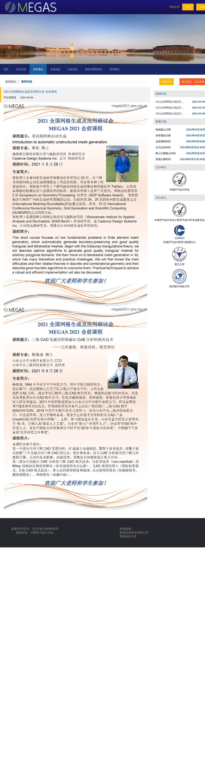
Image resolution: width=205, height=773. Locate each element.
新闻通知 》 (13, 81)
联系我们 (115, 69)
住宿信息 (73, 69)
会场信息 (55, 69)
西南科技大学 (128, 536)
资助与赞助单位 (93, 69)
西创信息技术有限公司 (134, 532)
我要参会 (166, 81)
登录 (187, 7)
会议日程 (21, 69)
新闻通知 (38, 69)
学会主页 (174, 6)
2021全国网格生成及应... (169, 101)
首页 (6, 69)
